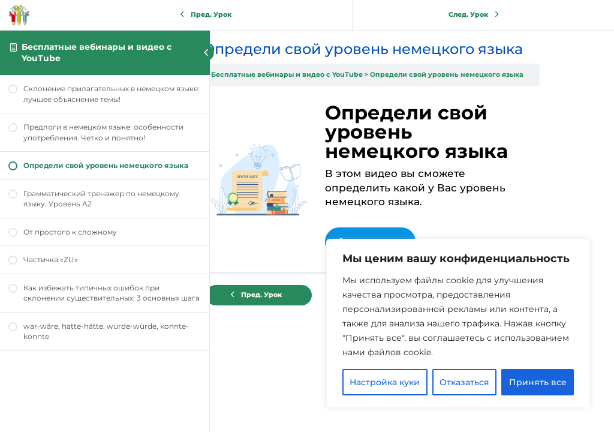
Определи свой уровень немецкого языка (479, 75)
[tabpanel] (403, 179)
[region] (458, 323)
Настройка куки (385, 382)
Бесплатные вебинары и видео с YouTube (319, 75)
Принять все (538, 382)
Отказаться (464, 382)
